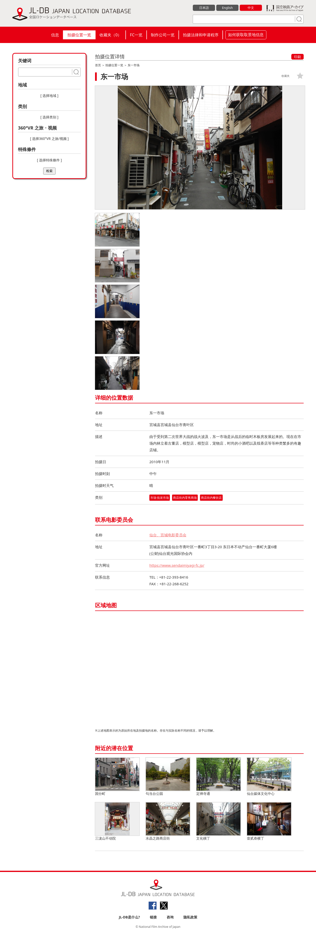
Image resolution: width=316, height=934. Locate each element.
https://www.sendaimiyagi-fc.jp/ (177, 565)
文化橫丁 (218, 821)
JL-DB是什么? (129, 917)
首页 (98, 65)
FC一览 (136, 35)
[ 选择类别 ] (49, 117)
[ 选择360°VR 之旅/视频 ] (49, 138)
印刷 (297, 56)
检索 (49, 171)
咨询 (170, 917)
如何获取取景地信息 (246, 34)
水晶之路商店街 (168, 821)
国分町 (117, 777)
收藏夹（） (110, 35)
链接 (153, 917)
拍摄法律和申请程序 (200, 35)
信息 (55, 35)
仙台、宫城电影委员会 (167, 534)
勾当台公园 (168, 777)
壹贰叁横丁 (269, 821)
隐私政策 (190, 917)
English (227, 7)
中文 (251, 7)
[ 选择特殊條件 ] (49, 160)
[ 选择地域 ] (49, 95)
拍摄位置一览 (79, 35)
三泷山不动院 (117, 821)
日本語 (204, 7)
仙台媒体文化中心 (269, 777)
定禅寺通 (218, 777)
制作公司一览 (163, 35)
